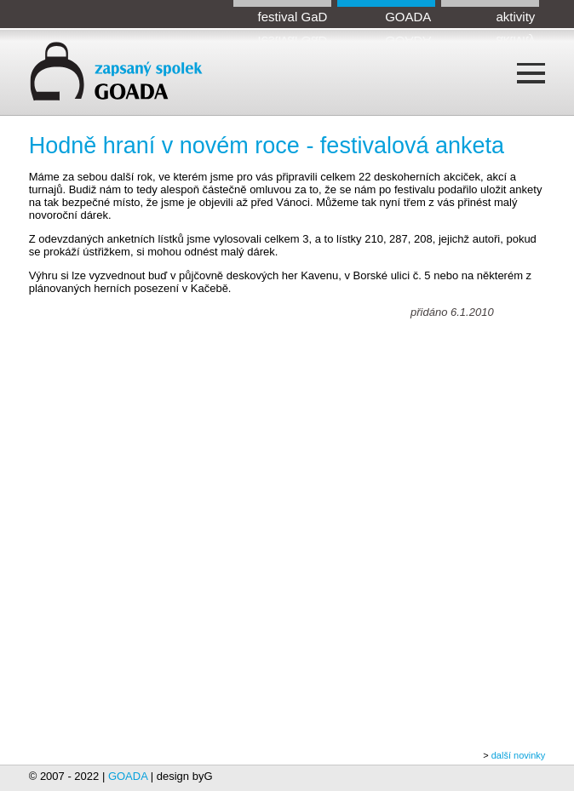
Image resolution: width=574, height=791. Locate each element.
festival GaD (293, 16)
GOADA (408, 16)
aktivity (515, 16)
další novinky (518, 755)
